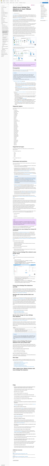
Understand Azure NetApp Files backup (19, 364)
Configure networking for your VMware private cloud (28, 85)
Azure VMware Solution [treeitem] (3, 7)
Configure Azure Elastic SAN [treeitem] (5, 27)
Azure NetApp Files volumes (22, 298)
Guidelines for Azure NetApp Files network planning (20, 365)
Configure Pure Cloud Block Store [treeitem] (5, 47)
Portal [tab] (14, 255)
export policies (20, 101)
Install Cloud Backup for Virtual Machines (22, 292)
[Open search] (45, 1)
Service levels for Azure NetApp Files (28, 173)
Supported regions (43, 7)
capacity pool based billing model (18, 431)
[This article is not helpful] (47, 20)
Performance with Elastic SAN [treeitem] (5, 28)
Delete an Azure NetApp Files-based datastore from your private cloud (44, 17)
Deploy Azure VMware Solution (18, 81)
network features (25, 98)
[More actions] (35, 5)
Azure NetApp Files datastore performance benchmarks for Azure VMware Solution (24, 366)
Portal (41, 2)
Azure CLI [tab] (17, 255)
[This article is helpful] (46, 20)
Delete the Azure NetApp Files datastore (19, 311)
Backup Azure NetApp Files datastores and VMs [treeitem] (5, 39)
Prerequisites (42, 6)
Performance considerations (17, 185)
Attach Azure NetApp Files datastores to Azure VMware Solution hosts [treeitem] (5, 32)
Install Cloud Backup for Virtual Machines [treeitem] (4, 37)
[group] (24, 330)
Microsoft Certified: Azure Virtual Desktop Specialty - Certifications (20, 456)
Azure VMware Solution (15, 19)
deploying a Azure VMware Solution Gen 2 (23, 87)
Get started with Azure (45, 2)
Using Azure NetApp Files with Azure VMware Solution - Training (20, 453)
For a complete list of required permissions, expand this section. (21, 79)
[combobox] (5, 6)
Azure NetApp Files (19, 17)
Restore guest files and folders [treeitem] (4, 45)
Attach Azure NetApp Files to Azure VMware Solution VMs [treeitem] (5, 35)
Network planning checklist (18, 86)
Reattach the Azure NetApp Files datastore (19, 312)
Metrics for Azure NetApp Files (21, 422)
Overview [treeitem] (2, 8)
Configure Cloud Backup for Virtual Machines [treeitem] (5, 41)
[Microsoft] (1, 0)
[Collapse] (8, 4)
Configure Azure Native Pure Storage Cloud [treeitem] (5, 49)
